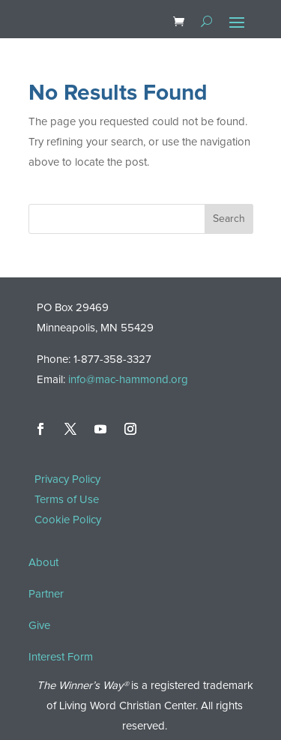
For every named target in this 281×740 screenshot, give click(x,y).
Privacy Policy (67, 479)
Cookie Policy (67, 520)
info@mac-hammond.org (128, 379)
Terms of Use (66, 499)
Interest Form (60, 657)
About (43, 562)
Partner (46, 594)
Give (39, 625)
